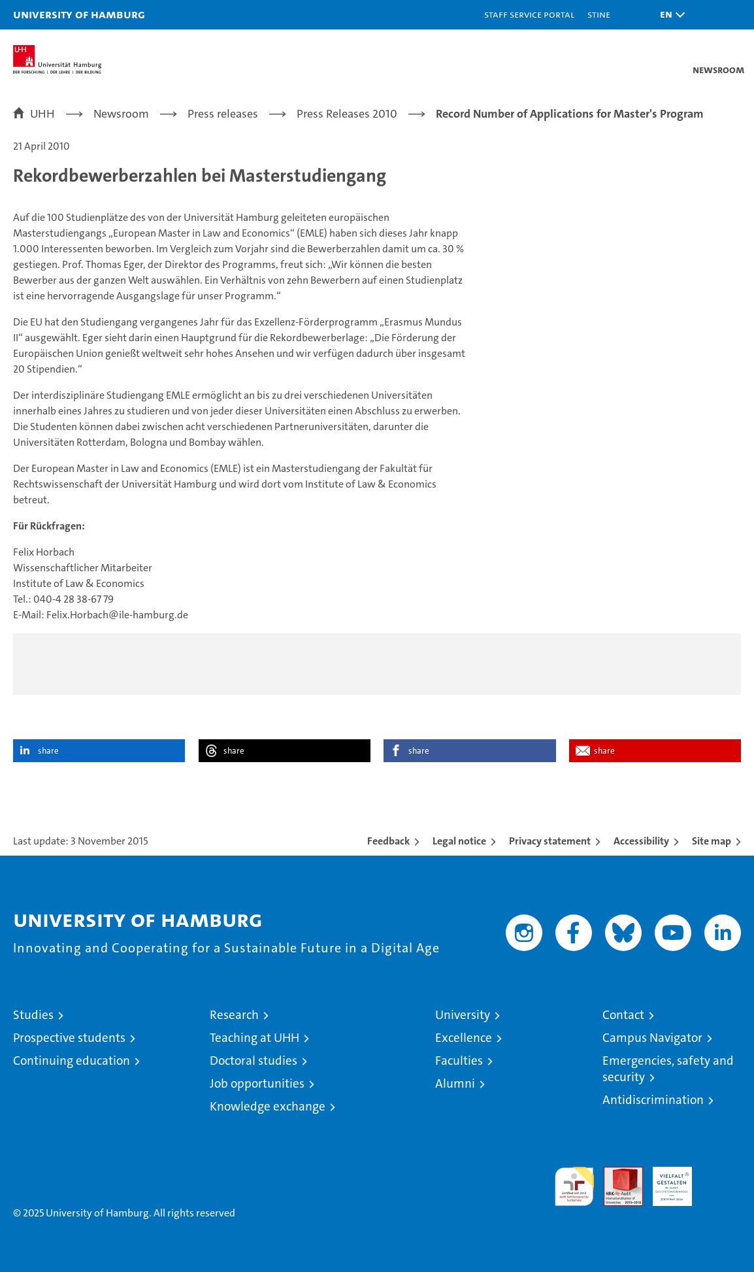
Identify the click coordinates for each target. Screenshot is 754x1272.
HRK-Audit (665, 1180)
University (462, 1015)
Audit (616, 1173)
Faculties (459, 1060)
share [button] (48, 750)
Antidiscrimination (653, 1100)
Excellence (463, 1037)
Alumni (455, 1083)
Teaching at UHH (254, 1037)
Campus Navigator (652, 1037)
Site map (711, 841)
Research (234, 1015)
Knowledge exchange (267, 1106)
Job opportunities (257, 1083)
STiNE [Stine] (598, 14)
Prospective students (69, 1037)
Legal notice (459, 841)
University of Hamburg (79, 14)
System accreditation (721, 1180)
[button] (669, 14)
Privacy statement (550, 841)
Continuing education (71, 1060)
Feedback (388, 841)
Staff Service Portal (529, 14)
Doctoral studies (253, 1060)
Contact (623, 1015)
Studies (33, 1015)
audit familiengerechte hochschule (574, 1186)
